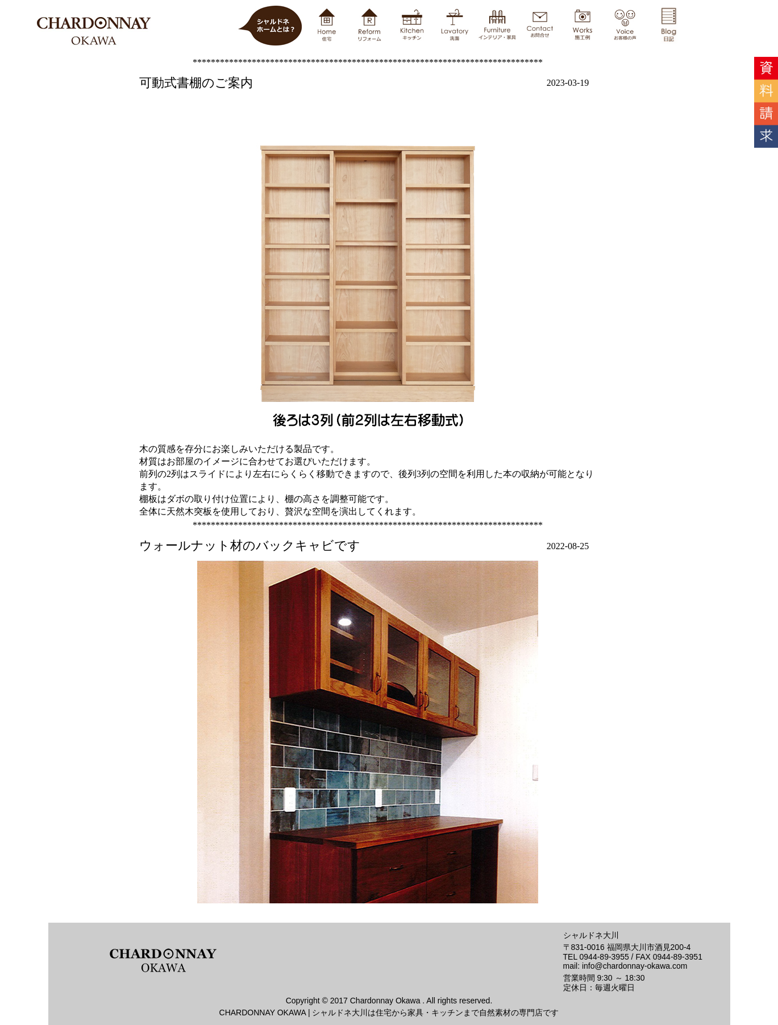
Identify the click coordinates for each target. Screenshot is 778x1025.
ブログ (389, 477)
